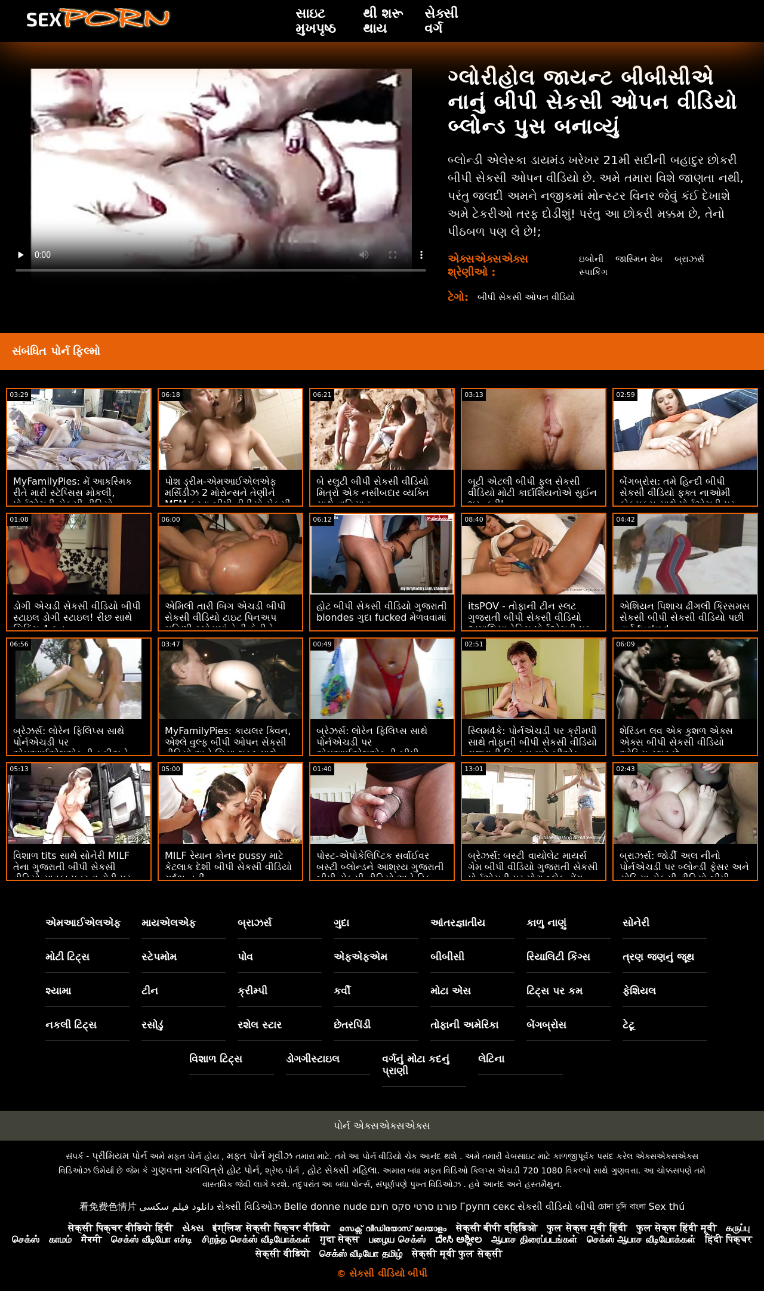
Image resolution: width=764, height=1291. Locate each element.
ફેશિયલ (639, 991)
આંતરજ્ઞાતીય (457, 923)
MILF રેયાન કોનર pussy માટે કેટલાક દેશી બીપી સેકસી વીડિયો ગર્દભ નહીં (228, 867)
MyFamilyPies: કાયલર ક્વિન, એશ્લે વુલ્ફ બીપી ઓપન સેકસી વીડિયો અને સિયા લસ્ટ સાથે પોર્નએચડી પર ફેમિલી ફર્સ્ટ (228, 748)
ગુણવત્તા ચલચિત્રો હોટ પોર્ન (205, 1170)
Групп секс (487, 1206)
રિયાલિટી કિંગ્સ (558, 957)
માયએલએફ (168, 923)
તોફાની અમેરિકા (464, 1025)
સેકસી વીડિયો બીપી (556, 1206)
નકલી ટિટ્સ (71, 1025)
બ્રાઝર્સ (692, 258)
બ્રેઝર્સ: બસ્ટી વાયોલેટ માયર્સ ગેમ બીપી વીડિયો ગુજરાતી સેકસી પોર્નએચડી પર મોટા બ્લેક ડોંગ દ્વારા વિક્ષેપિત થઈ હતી (533, 872)
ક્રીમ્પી (252, 991)
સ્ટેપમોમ (159, 957)
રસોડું (152, 1025)
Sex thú (666, 1206)
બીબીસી (447, 957)
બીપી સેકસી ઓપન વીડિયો (530, 297)
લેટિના (491, 1059)
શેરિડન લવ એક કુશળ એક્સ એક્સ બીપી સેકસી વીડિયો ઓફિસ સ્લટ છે (676, 742)
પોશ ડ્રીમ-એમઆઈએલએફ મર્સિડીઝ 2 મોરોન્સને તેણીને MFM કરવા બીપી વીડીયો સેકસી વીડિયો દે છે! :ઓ (228, 498)
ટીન (149, 991)
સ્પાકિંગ (591, 272)
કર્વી (342, 991)
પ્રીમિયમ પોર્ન (119, 1155)
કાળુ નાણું (546, 923)
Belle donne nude (325, 1206)
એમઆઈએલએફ (83, 923)
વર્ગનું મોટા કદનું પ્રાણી (415, 1065)
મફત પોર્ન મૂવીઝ (259, 1155)
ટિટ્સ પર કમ (554, 991)
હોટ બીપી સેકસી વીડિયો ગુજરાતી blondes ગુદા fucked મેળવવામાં (381, 611)
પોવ (245, 957)
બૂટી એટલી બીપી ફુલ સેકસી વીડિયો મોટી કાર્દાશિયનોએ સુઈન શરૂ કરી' (532, 493)
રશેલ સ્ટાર (260, 1025)
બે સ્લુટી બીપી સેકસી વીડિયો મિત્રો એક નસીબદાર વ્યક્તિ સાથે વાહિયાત (372, 493)
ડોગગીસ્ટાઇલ (313, 1059)
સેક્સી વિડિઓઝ (249, 1206)
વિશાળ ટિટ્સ (215, 1059)
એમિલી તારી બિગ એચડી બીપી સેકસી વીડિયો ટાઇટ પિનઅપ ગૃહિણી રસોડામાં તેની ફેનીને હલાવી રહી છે (225, 623)
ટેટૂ (628, 1025)
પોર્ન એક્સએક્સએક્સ (382, 1126)
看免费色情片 (108, 1206)
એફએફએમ (360, 957)
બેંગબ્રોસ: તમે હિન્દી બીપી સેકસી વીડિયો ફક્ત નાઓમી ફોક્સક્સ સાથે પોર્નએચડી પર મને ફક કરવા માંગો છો (677, 498)
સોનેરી (636, 923)
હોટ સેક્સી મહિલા (342, 1170)
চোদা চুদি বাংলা (622, 1206)
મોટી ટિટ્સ (67, 957)
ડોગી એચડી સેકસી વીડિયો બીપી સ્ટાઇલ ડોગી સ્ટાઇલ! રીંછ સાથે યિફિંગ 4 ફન (77, 617)
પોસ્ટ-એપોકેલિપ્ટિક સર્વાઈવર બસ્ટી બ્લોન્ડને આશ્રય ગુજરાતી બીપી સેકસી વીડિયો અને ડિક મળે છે (380, 872)
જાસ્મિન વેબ (639, 258)
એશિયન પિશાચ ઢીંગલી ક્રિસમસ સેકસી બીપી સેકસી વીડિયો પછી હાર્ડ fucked (685, 617)
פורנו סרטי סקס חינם (413, 1206)
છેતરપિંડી (352, 1025)
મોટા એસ (450, 991)
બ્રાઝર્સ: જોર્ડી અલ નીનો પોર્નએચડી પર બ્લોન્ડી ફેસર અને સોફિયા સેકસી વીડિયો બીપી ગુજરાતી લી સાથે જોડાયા (684, 872)
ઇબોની (589, 258)
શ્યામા (58, 991)
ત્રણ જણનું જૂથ (658, 957)
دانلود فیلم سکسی (176, 1206)
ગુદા (341, 923)
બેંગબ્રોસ (546, 1025)
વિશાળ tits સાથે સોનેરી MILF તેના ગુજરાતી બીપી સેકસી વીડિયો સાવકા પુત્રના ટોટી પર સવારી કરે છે (72, 872)
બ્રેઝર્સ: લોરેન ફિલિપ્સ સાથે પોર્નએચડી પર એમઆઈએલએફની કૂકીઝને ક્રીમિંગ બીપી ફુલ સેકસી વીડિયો (77, 748)
